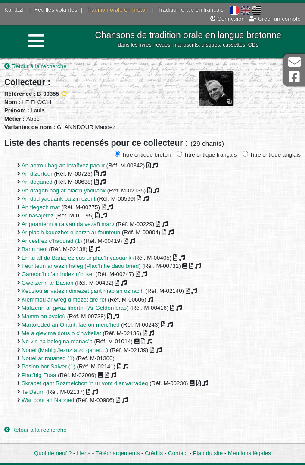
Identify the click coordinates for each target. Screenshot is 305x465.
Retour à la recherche (35, 66)
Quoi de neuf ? (53, 453)
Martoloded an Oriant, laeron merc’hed (71, 324)
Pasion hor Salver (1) (48, 366)
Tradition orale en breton (117, 9)
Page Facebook (294, 77)
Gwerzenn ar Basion (47, 283)
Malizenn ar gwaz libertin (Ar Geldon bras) (75, 308)
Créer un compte (275, 19)
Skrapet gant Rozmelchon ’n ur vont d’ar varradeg (85, 383)
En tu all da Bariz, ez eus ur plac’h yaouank (76, 257)
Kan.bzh (14, 9)
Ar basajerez (38, 215)
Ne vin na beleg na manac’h (57, 341)
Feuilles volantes (55, 9)
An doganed (37, 182)
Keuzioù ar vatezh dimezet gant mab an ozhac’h (83, 291)
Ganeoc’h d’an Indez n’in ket (58, 274)
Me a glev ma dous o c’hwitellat (61, 333)
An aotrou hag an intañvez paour (63, 165)
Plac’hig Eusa (39, 375)
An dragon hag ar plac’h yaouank (64, 190)
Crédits (154, 453)
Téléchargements (118, 453)
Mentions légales (249, 453)
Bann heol (34, 249)
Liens (83, 453)
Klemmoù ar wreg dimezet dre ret (64, 299)
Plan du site (208, 453)
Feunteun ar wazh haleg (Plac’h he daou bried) (81, 266)
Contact (178, 453)
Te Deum (33, 392)
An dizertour (37, 173)
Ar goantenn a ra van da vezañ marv (68, 224)
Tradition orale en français (191, 9)
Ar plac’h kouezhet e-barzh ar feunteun (71, 232)
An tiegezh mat (41, 207)
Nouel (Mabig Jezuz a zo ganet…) (65, 350)
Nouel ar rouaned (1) (48, 358)
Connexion (227, 19)
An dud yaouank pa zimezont (59, 198)
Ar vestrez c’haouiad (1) (52, 241)
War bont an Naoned (48, 400)
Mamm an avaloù (43, 316)
